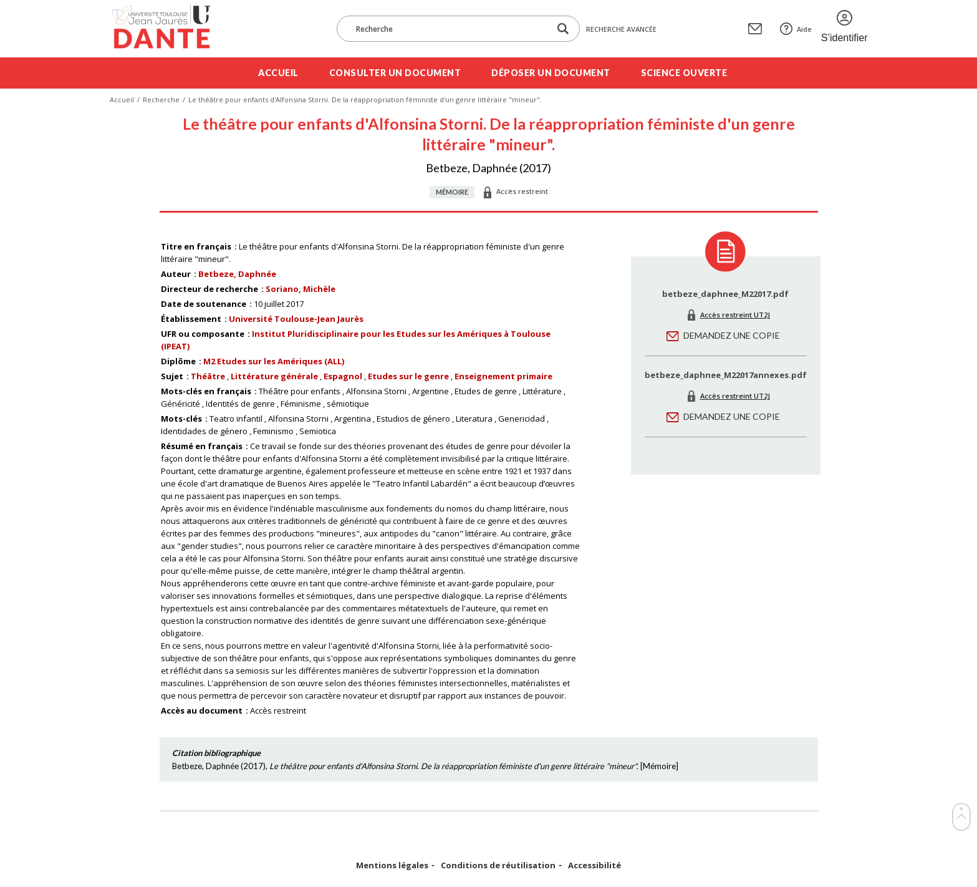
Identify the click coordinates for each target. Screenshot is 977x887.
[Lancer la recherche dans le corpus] (563, 29)
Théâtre (208, 376)
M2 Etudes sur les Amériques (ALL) (273, 361)
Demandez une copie (731, 335)
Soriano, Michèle (300, 288)
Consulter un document (395, 72)
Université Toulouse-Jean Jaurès (296, 318)
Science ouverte (684, 72)
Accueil (278, 72)
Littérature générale (274, 376)
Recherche (161, 99)
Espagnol (343, 376)
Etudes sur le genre (408, 376)
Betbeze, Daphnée (237, 273)
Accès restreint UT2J (735, 314)
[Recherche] (449, 28)
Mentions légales (392, 865)
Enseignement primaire (503, 376)
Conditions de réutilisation (498, 865)
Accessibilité (594, 865)
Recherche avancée (621, 29)
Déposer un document (550, 72)
